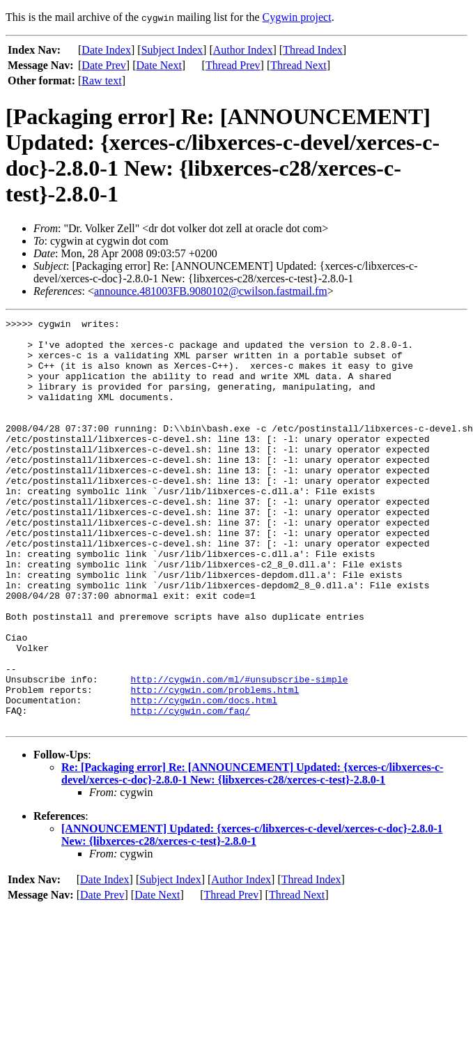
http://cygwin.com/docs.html (203, 777)
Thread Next (298, 65)
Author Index (243, 50)
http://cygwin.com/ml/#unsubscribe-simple (239, 752)
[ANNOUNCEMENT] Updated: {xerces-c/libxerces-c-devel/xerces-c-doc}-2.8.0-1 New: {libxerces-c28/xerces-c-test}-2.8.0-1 (252, 916)
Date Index (106, 50)
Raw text (101, 80)
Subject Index (172, 50)
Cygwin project (297, 17)
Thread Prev (233, 65)
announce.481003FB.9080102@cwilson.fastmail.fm (210, 291)
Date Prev (104, 65)
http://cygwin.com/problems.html (214, 764)
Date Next (159, 65)
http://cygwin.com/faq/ (190, 790)
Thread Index (313, 50)
